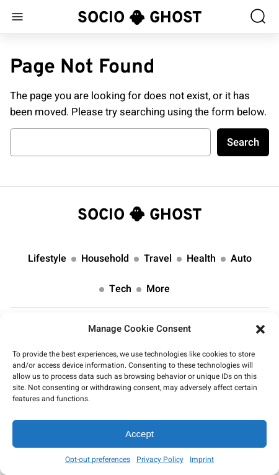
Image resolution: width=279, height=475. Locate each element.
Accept (139, 433)
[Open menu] (17, 16)
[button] (260, 329)
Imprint (202, 459)
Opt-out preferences (97, 459)
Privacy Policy (160, 459)
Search (243, 142)
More (158, 289)
